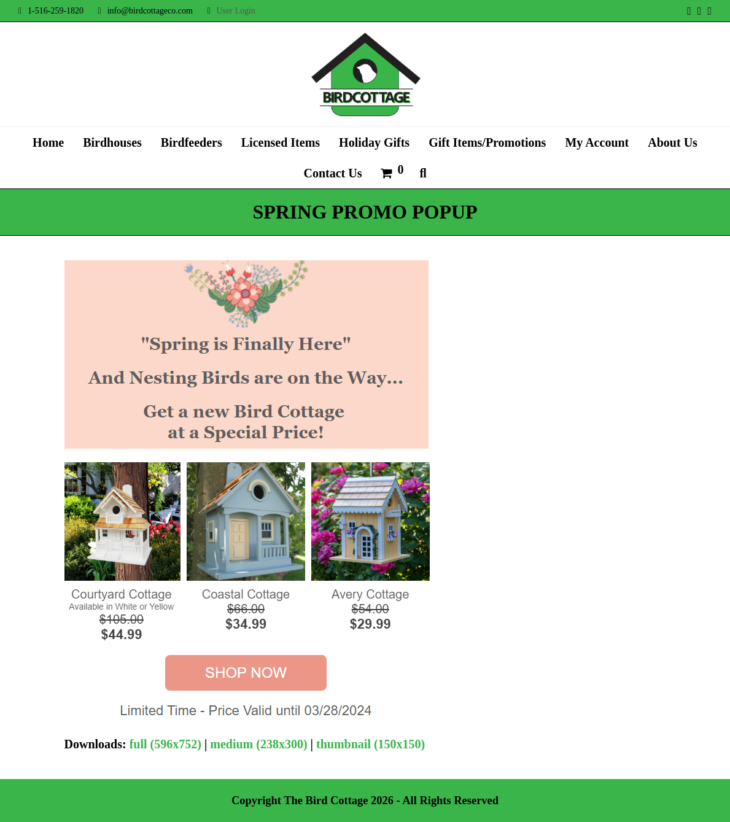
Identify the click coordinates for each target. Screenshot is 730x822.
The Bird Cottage (326, 800)
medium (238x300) (258, 744)
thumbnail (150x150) (370, 744)
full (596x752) (165, 744)
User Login (235, 10)
